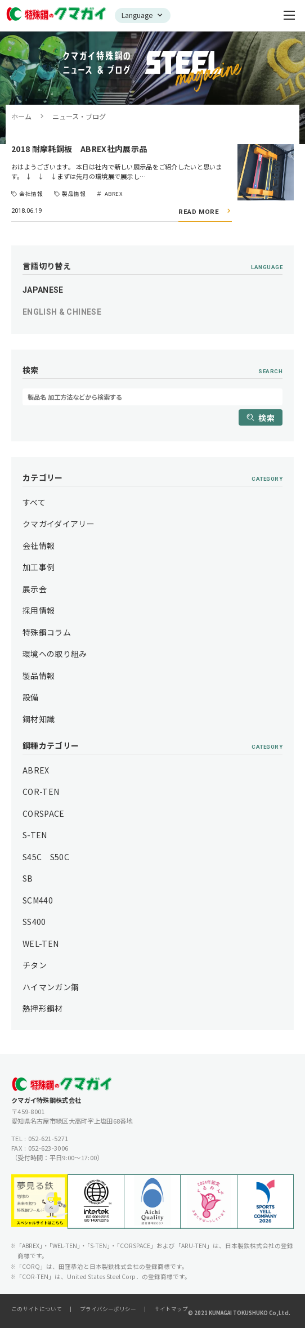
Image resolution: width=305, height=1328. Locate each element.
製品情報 (39, 675)
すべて (34, 502)
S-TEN (35, 834)
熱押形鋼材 (43, 1008)
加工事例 (39, 567)
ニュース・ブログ (79, 116)
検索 (266, 417)
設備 (31, 697)
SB (28, 878)
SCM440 (38, 900)
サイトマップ (171, 1309)
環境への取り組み (55, 653)
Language (137, 15)
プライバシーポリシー (108, 1309)
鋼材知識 (39, 719)
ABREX (36, 770)
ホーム (21, 116)
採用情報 (39, 610)
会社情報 (39, 545)
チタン (35, 965)
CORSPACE (44, 813)
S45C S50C (46, 856)
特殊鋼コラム (47, 632)
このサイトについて (36, 1309)
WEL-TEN (41, 943)
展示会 (35, 588)
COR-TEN (41, 791)
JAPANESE (43, 289)
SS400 (34, 921)
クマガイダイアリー (59, 523)
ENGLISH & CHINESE (62, 311)
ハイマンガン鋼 (51, 986)
